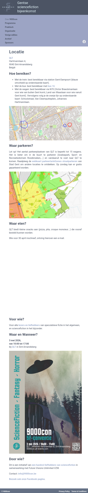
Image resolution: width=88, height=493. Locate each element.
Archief (8, 39)
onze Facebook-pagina (33, 479)
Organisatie (10, 31)
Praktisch (9, 27)
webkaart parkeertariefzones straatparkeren (54, 161)
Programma (10, 23)
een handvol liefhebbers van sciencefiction (53, 465)
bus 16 (51, 86)
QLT (11, 58)
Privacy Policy (64, 491)
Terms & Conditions (79, 491)
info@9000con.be (27, 473)
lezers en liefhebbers (29, 325)
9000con (13, 19)
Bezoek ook (15, 479)
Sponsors (9, 43)
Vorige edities (11, 35)
